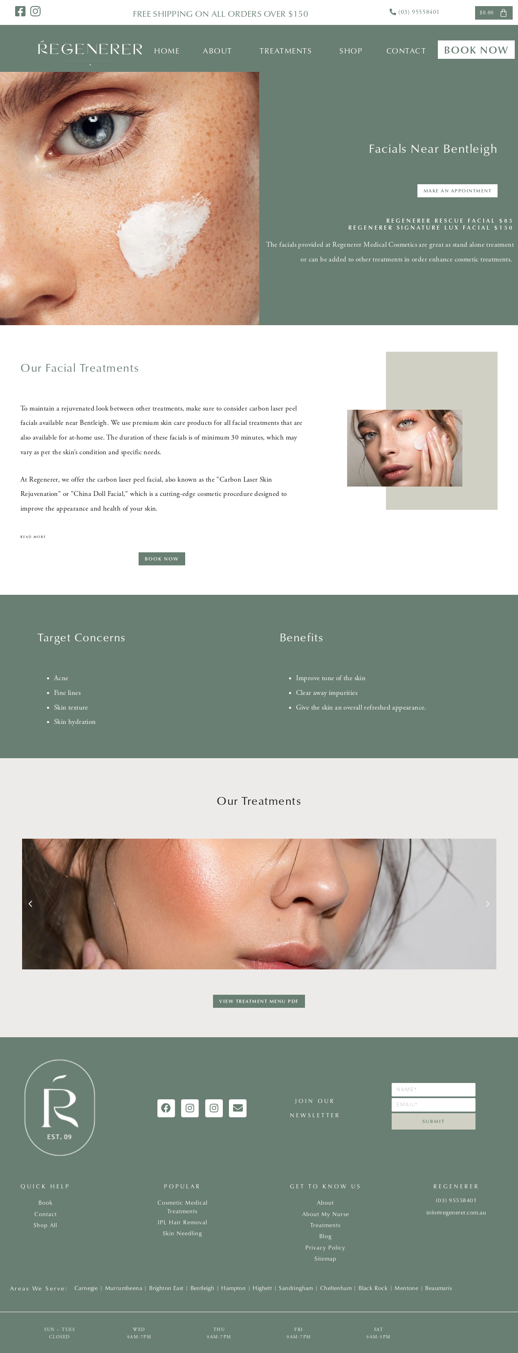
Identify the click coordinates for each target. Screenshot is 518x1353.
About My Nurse (325, 1214)
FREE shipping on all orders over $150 (220, 13)
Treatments (286, 50)
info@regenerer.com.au (456, 1212)
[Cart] (494, 13)
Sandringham (296, 1288)
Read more (33, 536)
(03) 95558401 (419, 12)
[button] (219, 50)
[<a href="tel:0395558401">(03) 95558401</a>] (393, 12)
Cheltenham (336, 1288)
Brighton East (166, 1288)
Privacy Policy (325, 1248)
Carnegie (86, 1288)
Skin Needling (182, 1233)
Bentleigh (203, 1288)
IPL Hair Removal (182, 1222)
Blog (325, 1236)
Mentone (406, 1288)
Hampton (233, 1288)
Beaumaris (438, 1288)
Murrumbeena (123, 1288)
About (217, 50)
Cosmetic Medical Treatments (182, 1207)
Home (166, 50)
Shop (351, 50)
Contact (406, 50)
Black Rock (373, 1288)
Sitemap (325, 1259)
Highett (262, 1288)
